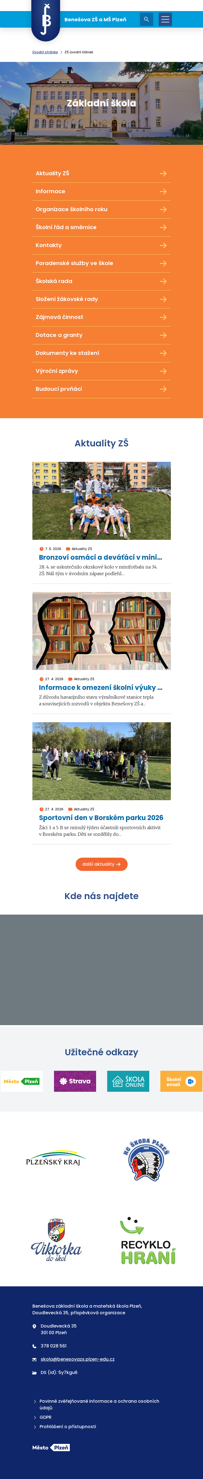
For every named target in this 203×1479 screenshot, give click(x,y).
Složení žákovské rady (102, 299)
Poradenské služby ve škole (102, 263)
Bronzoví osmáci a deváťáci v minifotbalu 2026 (101, 558)
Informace (102, 191)
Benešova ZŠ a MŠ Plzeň (78, 19)
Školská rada (102, 281)
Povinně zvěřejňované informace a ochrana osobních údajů (95, 1404)
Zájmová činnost (102, 317)
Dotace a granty (102, 335)
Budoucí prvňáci (102, 389)
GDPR (42, 1417)
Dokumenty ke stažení (102, 353)
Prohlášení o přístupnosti (64, 1426)
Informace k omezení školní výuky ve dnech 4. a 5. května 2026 (101, 688)
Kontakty (102, 245)
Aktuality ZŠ (102, 173)
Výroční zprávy (102, 371)
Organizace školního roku (102, 209)
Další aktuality (101, 864)
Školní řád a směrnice (102, 227)
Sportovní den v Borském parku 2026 (101, 818)
